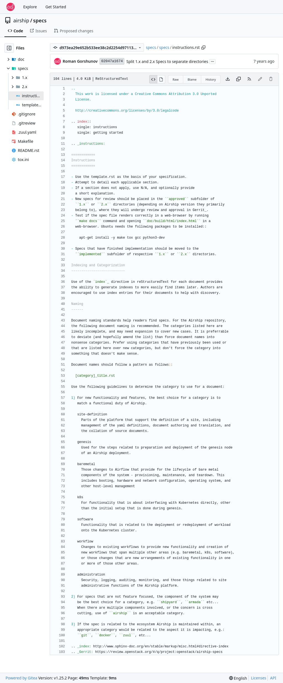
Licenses (258, 678)
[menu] (238, 678)
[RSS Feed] (249, 79)
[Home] (10, 7)
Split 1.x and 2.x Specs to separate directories (167, 61)
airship (21, 20)
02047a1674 (112, 61)
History (211, 79)
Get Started (55, 6)
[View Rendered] (161, 79)
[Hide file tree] (9, 48)
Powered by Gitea (21, 678)
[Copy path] (203, 47)
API (273, 678)
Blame (192, 79)
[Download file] (227, 79)
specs (40, 20)
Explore (30, 6)
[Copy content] (238, 79)
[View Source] (153, 79)
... (212, 61)
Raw (176, 79)
